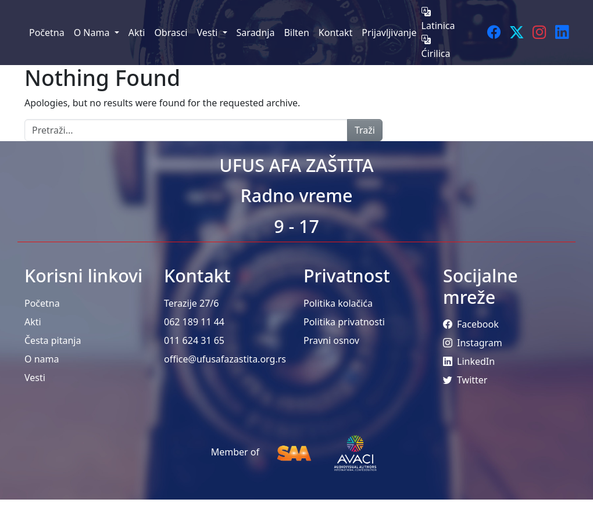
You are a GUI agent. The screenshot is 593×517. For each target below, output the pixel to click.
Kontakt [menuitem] (336, 32)
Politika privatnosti (344, 321)
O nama (41, 359)
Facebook (471, 324)
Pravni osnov (331, 340)
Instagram (472, 342)
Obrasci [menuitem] (170, 32)
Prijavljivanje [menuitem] (389, 32)
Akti (32, 321)
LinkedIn (469, 361)
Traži (365, 130)
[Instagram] (539, 32)
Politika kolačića (338, 303)
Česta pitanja (52, 340)
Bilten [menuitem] (296, 32)
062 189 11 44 (194, 321)
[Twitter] (516, 32)
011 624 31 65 (194, 340)
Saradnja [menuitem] (256, 32)
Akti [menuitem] (136, 32)
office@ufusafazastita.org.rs (225, 359)
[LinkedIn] (562, 32)
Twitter (465, 380)
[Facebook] (494, 32)
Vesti (34, 377)
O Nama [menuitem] (93, 32)
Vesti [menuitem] (208, 32)
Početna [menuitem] (47, 32)
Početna (42, 303)
